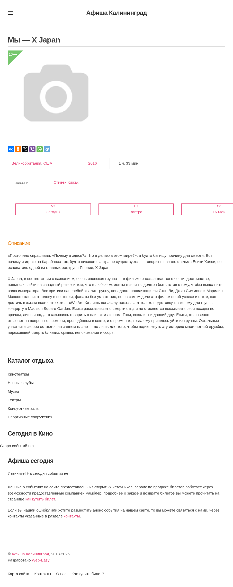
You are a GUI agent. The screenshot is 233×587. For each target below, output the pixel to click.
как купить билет (40, 499)
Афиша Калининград (30, 554)
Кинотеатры (18, 374)
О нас (61, 574)
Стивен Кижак (65, 182)
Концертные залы (23, 408)
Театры (14, 400)
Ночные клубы (21, 382)
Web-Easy (41, 560)
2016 (92, 163)
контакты (72, 516)
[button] (10, 13)
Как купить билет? (87, 574)
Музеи (13, 391)
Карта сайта (18, 574)
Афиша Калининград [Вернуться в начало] (116, 12)
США (47, 163)
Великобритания (26, 163)
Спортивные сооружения (30, 417)
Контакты (42, 574)
